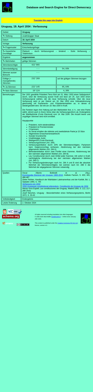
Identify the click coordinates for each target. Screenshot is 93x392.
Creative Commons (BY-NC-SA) (67, 223)
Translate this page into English (48, 20)
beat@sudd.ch (56, 216)
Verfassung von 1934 (31, 184)
